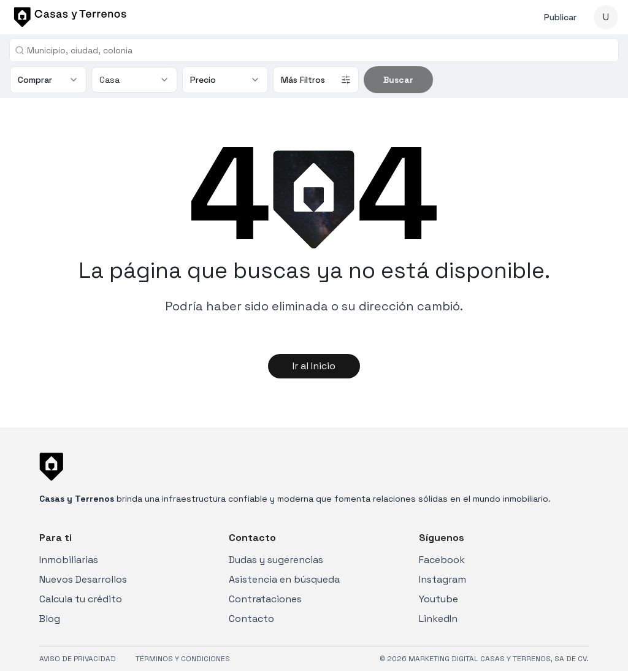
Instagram (442, 579)
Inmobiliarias (68, 559)
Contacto (251, 618)
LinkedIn (438, 618)
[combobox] (319, 50)
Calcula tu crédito (80, 598)
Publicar (560, 17)
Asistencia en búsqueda (284, 579)
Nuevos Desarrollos (83, 579)
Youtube (438, 598)
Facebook (442, 559)
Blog (49, 618)
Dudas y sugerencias (276, 559)
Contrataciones (265, 598)
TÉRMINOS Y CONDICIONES (183, 659)
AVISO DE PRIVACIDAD (77, 659)
